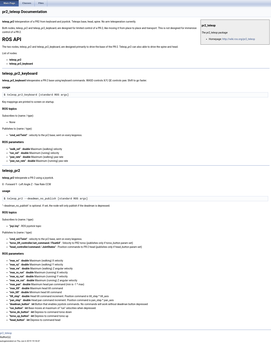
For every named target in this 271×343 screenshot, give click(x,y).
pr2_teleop (6, 333)
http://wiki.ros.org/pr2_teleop (238, 39)
